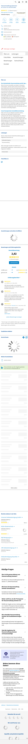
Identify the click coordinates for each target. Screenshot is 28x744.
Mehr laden (14, 488)
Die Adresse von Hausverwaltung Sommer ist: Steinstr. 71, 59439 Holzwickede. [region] (13, 580)
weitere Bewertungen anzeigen (14, 317)
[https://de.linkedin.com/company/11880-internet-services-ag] (22, 718)
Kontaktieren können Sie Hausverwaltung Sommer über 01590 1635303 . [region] (13, 592)
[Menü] (26, 2)
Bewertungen (8, 61)
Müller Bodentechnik (7, 526)
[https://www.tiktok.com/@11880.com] (10, 718)
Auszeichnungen (18, 57)
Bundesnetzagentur (14, 670)
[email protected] (21, 593)
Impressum (7, 709)
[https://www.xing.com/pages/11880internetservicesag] (18, 718)
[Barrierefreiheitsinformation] (22, 2)
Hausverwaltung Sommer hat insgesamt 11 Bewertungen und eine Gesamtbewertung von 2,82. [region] (13, 623)
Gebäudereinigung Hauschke (9, 557)
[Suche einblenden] (15, 2)
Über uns (6, 54)
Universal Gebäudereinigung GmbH (11, 517)
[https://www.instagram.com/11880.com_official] (14, 718)
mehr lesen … (7, 313)
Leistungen (15, 54)
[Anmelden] (19, 2)
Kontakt (6, 64)
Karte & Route (18, 61)
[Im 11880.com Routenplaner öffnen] (23, 337)
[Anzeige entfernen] (27, 739)
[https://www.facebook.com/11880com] (5, 718)
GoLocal (13, 305)
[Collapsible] (25, 575)
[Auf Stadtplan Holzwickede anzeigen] (26, 337)
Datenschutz (14, 709)
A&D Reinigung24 (6, 537)
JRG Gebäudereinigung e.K (8, 548)
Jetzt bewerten (14, 262)
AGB (19, 709)
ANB (22, 709)
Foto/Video (7, 57)
